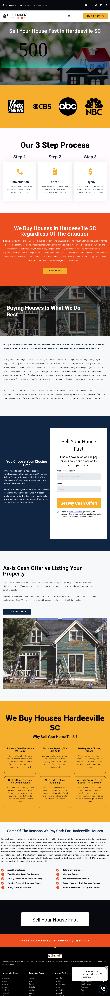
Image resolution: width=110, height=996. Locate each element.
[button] (86, 5)
